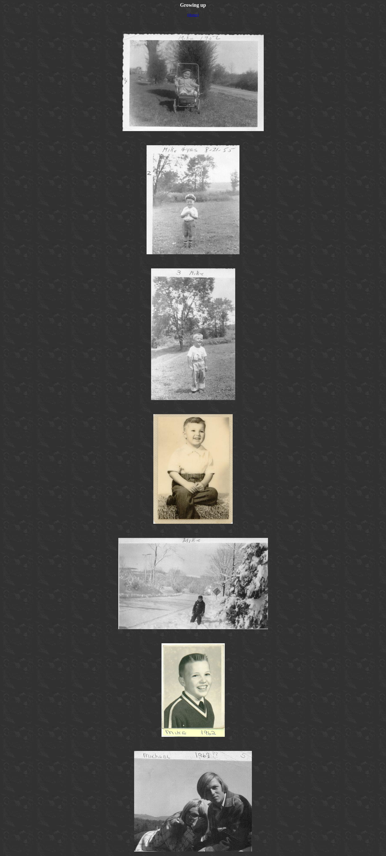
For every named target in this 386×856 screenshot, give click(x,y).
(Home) (193, 15)
